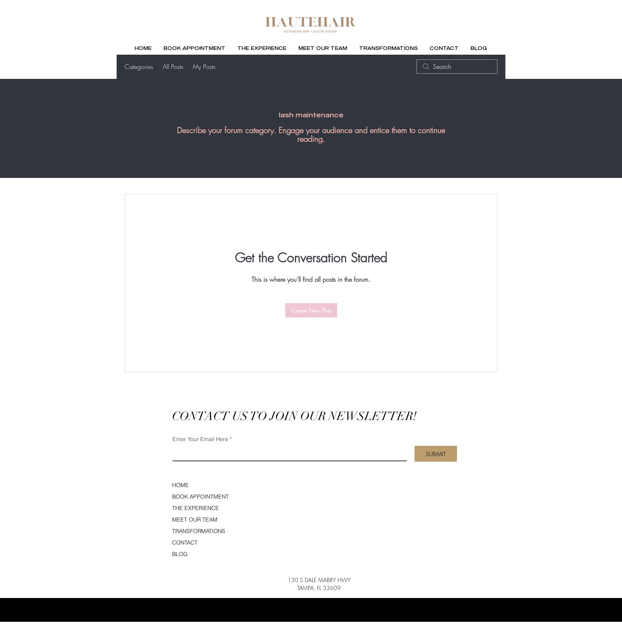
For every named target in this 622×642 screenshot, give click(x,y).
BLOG (180, 554)
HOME (180, 485)
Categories (139, 66)
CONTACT (185, 542)
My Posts (204, 66)
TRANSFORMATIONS (198, 531)
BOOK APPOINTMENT (199, 496)
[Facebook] (422, 586)
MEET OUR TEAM (194, 519)
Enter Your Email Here (200, 439)
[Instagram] (403, 586)
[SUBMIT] (436, 454)
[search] (457, 66)
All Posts (173, 66)
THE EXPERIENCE (195, 508)
